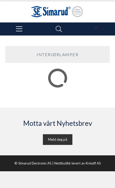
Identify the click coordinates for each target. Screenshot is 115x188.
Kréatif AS (93, 163)
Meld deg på (57, 139)
